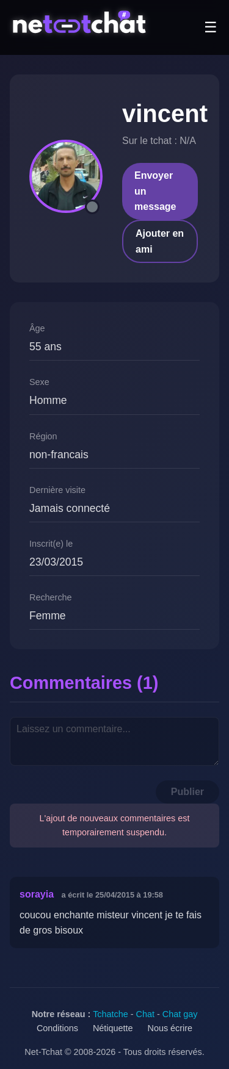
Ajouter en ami (160, 241)
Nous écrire (170, 1028)
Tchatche (110, 1014)
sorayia (37, 894)
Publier (187, 791)
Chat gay (180, 1014)
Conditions (57, 1028)
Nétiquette (113, 1028)
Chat (145, 1014)
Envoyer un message (155, 191)
